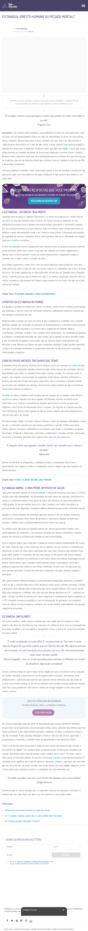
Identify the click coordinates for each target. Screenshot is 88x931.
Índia (7, 395)
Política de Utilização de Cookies (63, 929)
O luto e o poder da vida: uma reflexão (33, 479)
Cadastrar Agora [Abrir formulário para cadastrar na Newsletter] (43, 712)
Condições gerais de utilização (41, 929)
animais (42, 492)
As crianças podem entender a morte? (22, 821)
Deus (65, 144)
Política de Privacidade (22, 929)
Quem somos (8, 929)
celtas (74, 365)
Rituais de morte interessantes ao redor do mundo (27, 810)
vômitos (15, 240)
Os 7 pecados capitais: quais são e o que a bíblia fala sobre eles (33, 815)
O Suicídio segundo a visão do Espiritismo (34, 294)
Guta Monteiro (21, 29)
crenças (56, 757)
